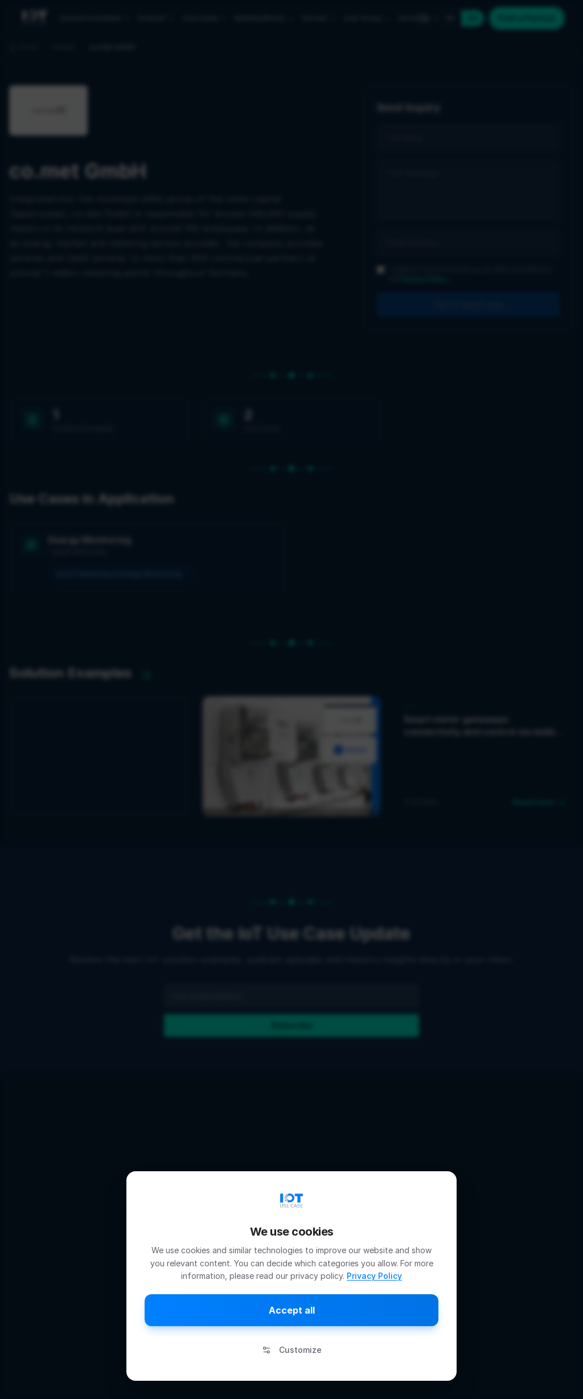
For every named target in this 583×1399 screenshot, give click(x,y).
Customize (292, 1350)
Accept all (292, 1310)
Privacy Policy (374, 1276)
